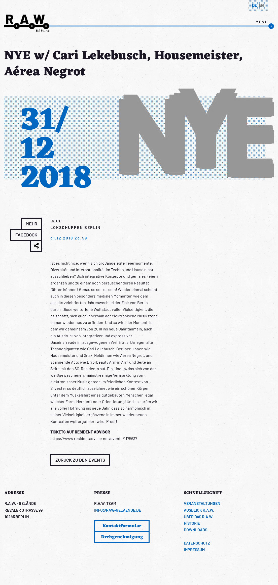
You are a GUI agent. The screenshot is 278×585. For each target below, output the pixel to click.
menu (262, 21)
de (254, 5)
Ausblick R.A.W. (199, 510)
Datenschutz (197, 543)
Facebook (26, 234)
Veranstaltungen (202, 503)
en (261, 5)
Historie (192, 523)
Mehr (31, 223)
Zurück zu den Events (80, 460)
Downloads (195, 529)
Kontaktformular (121, 526)
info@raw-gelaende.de (117, 510)
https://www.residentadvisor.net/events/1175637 (93, 438)
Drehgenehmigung (122, 537)
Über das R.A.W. (198, 516)
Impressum (194, 549)
